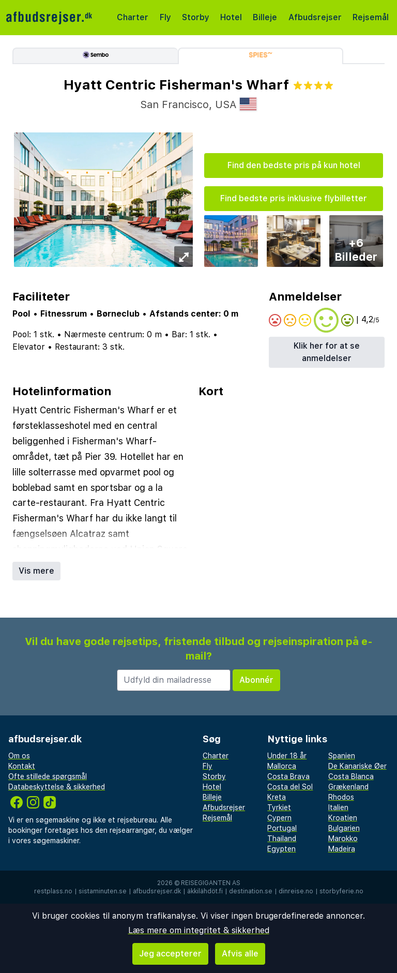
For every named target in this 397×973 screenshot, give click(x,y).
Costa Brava (288, 776)
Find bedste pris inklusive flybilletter (293, 198)
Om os (19, 756)
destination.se (250, 891)
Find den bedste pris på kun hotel (293, 165)
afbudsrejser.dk (157, 891)
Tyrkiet (279, 807)
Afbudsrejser (315, 17)
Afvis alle (240, 954)
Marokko (343, 838)
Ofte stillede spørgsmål (47, 776)
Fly (165, 17)
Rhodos (341, 797)
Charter (132, 17)
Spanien (341, 756)
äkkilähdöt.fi (205, 891)
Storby (195, 17)
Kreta (276, 797)
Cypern (279, 818)
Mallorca (281, 766)
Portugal (282, 828)
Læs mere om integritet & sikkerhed (198, 930)
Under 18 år (287, 756)
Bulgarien (344, 828)
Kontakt (21, 766)
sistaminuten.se (103, 891)
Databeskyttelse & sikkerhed (56, 787)
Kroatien (342, 818)
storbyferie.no (341, 891)
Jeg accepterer (170, 954)
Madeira (341, 849)
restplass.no (53, 891)
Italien (338, 807)
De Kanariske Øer (357, 766)
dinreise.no (296, 891)
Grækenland (348, 787)
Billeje (265, 17)
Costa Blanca (351, 776)
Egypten (281, 849)
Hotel (231, 17)
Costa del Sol (290, 787)
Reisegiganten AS (210, 883)
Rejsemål (371, 17)
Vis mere (36, 571)
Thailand (281, 838)
